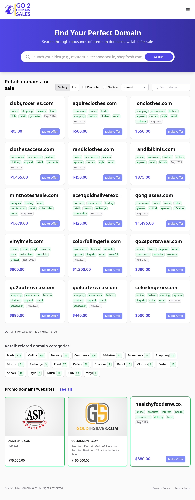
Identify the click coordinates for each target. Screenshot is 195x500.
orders (179, 157)
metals (87, 208)
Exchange (39, 364)
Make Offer (50, 131)
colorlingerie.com (156, 287)
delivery (41, 111)
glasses (140, 208)
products (153, 412)
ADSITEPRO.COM (19, 441)
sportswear (143, 254)
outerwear (17, 305)
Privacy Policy (161, 488)
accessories (17, 157)
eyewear (165, 208)
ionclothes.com (153, 103)
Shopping (165, 355)
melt (13, 254)
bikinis (163, 162)
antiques (16, 203)
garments (52, 162)
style (164, 116)
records (45, 249)
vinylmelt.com (27, 241)
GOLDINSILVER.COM (84, 441)
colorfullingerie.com (97, 241)
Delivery (60, 355)
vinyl (34, 249)
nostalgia (42, 254)
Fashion (167, 364)
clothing (15, 162)
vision (167, 203)
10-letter (141, 121)
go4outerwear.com (95, 287)
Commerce (85, 355)
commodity (80, 213)
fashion (92, 116)
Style (36, 373)
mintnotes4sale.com (34, 195)
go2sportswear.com (158, 241)
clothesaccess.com (32, 149)
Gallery (62, 87)
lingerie (90, 254)
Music (54, 373)
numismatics (18, 208)
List (74, 87)
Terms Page (182, 488)
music (14, 249)
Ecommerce (138, 355)
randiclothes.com (93, 149)
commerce (80, 111)
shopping (27, 111)
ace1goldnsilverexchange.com (109, 195)
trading (29, 203)
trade (104, 111)
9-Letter (15, 364)
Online (36, 355)
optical (153, 208)
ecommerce (158, 111)
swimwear (154, 157)
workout (172, 254)
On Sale (113, 87)
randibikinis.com (155, 149)
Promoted (94, 87)
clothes (105, 116)
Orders (81, 364)
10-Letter (112, 355)
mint (40, 203)
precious (79, 203)
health (179, 412)
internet (166, 412)
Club (74, 373)
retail (23, 116)
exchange (100, 208)
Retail (124, 364)
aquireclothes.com (95, 103)
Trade (14, 355)
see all (66, 389)
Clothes (145, 364)
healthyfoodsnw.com (160, 404)
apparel (140, 116)
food (52, 111)
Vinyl (92, 373)
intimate (108, 249)
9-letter (15, 259)
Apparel (15, 373)
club (13, 116)
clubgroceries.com (32, 103)
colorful (113, 254)
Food (60, 364)
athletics (158, 254)
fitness (151, 249)
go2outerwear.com (32, 287)
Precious (103, 364)
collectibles (45, 208)
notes (14, 213)
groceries (35, 116)
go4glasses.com (154, 195)
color (152, 300)
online (14, 111)
